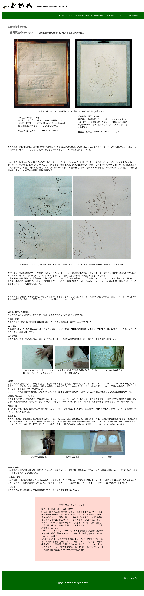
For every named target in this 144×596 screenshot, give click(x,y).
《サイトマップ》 (130, 578)
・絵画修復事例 (98, 15)
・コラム (119, 15)
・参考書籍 (110, 15)
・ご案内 (69, 15)
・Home (60, 15)
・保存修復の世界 (82, 15)
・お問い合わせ (131, 15)
